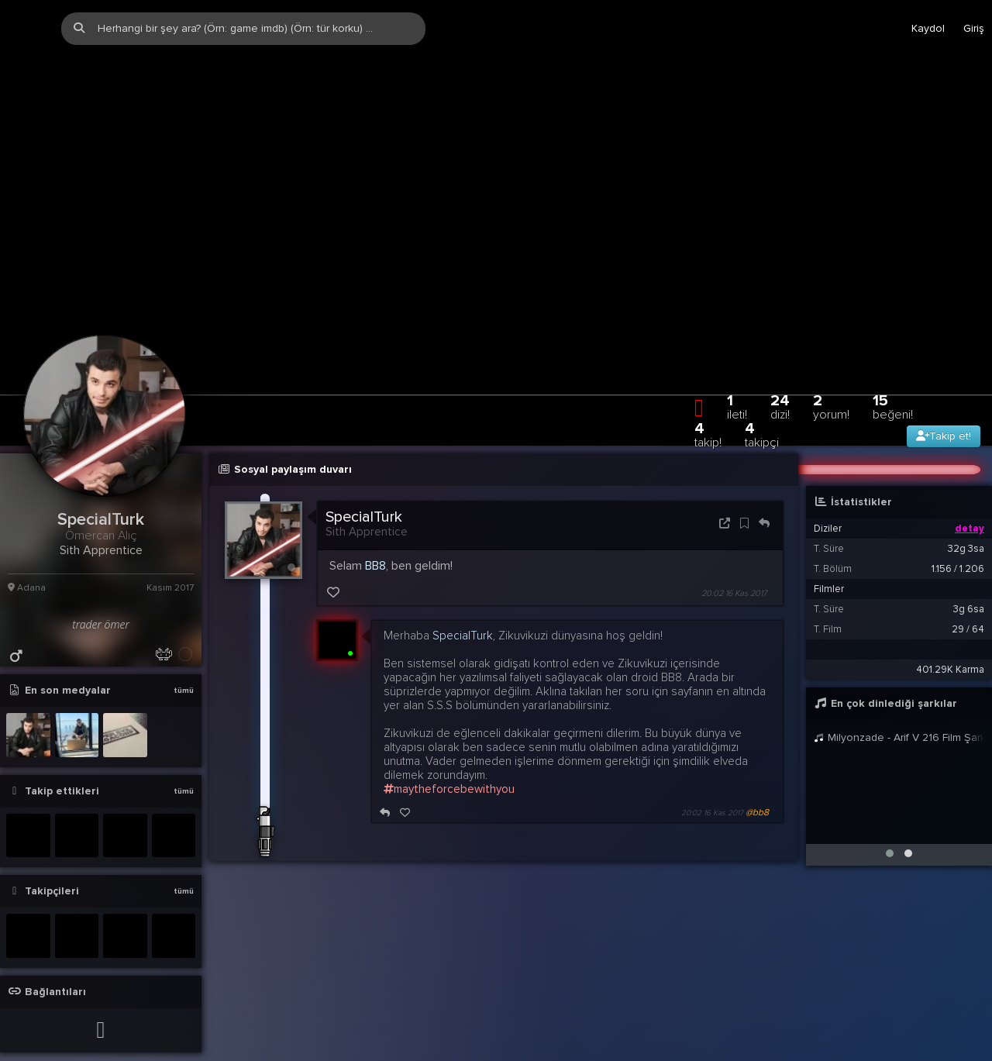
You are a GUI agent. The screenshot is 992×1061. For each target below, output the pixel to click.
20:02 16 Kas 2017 (734, 568)
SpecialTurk (364, 491)
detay (969, 503)
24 (780, 381)
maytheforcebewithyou (449, 763)
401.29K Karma (950, 644)
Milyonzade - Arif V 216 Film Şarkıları (899, 711)
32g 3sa (966, 523)
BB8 (375, 540)
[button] (889, 827)
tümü (184, 665)
